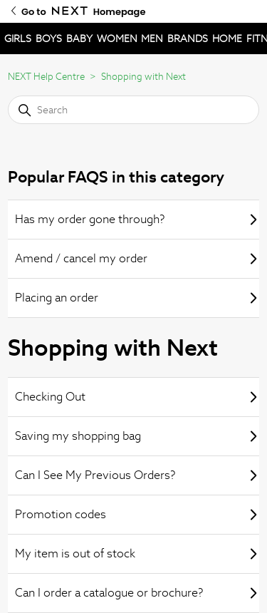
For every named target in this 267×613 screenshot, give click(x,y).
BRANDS (187, 38)
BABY (79, 38)
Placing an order (137, 297)
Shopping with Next (143, 77)
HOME (227, 38)
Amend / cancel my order (137, 258)
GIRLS (17, 38)
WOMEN (117, 38)
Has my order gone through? (137, 219)
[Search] (133, 110)
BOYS (49, 38)
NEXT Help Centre (46, 77)
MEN (152, 38)
